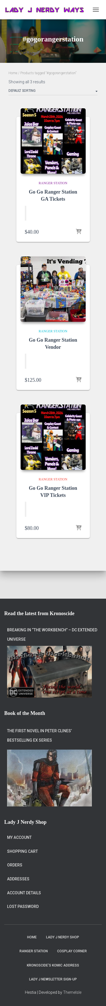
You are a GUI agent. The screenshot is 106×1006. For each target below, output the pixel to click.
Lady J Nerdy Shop (62, 937)
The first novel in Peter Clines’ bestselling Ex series (39, 736)
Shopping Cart (22, 851)
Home (12, 73)
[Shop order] (53, 92)
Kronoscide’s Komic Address (53, 965)
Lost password (23, 906)
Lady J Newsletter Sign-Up (53, 979)
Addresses (18, 879)
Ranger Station (53, 183)
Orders (14, 865)
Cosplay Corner (72, 951)
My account (19, 837)
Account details (24, 893)
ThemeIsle (72, 992)
